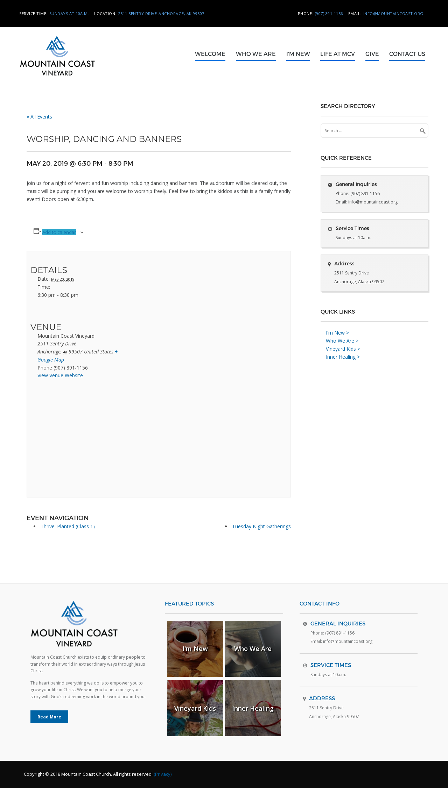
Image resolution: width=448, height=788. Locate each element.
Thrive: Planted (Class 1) (68, 526)
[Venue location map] (67, 440)
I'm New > (337, 332)
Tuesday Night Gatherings (261, 526)
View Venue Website (60, 375)
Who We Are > (342, 340)
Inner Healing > (343, 356)
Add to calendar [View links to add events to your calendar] (59, 232)
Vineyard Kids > (343, 348)
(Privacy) (163, 774)
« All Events (39, 116)
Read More (49, 717)
